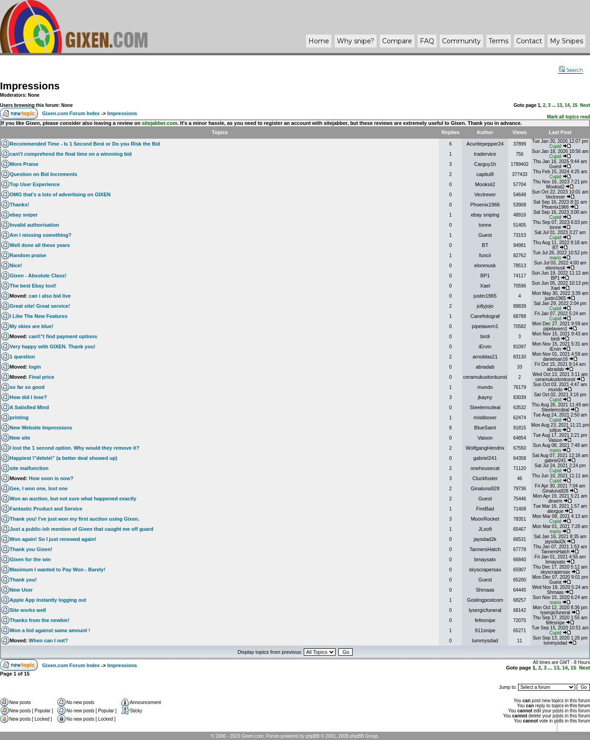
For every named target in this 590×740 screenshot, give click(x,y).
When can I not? (48, 640)
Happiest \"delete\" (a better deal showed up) (64, 458)
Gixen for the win (30, 559)
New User (21, 590)
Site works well (28, 610)
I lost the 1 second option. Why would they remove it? (74, 448)
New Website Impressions (41, 427)
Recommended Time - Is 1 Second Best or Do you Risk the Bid (85, 144)
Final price (41, 377)
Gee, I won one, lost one (39, 488)
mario (555, 257)
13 (559, 105)
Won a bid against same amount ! (50, 630)
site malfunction (29, 468)
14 (567, 105)
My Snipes (566, 41)
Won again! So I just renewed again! (53, 539)
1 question (22, 356)
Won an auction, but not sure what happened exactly (73, 498)
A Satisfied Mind (29, 407)
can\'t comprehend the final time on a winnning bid (71, 154)
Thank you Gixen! (31, 549)
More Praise (24, 164)
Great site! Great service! (40, 306)
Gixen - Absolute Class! (38, 275)
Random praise (28, 255)
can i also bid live (50, 296)
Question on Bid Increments (43, 174)
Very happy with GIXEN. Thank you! (52, 346)
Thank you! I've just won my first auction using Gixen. (74, 519)
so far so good (27, 387)
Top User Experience (35, 184)
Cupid (555, 146)
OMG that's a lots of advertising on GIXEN (60, 194)
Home (318, 41)
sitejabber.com (159, 123)
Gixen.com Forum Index (71, 113)
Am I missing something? (40, 235)
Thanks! (19, 204)
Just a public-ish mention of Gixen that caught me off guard (81, 529)
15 (575, 105)
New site (20, 437)
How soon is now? (51, 478)
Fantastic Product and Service (46, 508)
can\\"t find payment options (63, 336)
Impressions (30, 86)
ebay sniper (24, 214)
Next (585, 105)
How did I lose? (28, 397)
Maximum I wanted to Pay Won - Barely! (58, 569)
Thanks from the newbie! (40, 620)
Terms (498, 41)
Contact (529, 41)
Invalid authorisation (34, 225)
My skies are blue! (31, 326)
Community (461, 41)
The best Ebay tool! (33, 285)
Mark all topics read (568, 116)
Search (571, 70)
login (35, 367)
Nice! (16, 265)
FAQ (427, 41)
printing (19, 417)
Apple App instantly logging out (48, 600)
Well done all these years (40, 245)
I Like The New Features (38, 316)
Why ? (355, 41)
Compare (397, 41)
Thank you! (23, 579)
